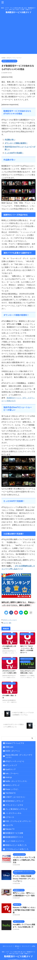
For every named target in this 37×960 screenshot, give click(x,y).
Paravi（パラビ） (12, 789)
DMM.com (9, 747)
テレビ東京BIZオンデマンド (16, 809)
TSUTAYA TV (10, 793)
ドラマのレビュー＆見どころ (16, 849)
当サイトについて (7, 943)
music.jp (8, 777)
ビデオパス (9, 817)
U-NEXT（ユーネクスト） (15, 797)
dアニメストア (11, 765)
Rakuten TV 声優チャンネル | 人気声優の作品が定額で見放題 (24, 910)
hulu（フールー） (12, 773)
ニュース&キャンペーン (14, 841)
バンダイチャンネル (13, 813)
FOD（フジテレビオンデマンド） (18, 821)
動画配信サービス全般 (14, 833)
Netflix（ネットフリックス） (16, 781)
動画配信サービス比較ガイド (18, 12)
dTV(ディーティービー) (10, 620)
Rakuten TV (10, 829)
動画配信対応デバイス (14, 837)
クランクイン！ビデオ (14, 805)
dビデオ (5, 623)
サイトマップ (25, 943)
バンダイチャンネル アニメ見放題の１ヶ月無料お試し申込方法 (24, 860)
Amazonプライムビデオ (14, 743)
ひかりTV (9, 825)
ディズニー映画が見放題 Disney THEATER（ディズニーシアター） (24, 878)
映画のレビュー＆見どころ (16, 845)
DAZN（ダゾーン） (13, 751)
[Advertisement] (18, 35)
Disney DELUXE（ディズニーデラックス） (18, 756)
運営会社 (17, 943)
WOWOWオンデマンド (14, 801)
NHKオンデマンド (12, 785)
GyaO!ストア (10, 769)
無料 (10, 623)
